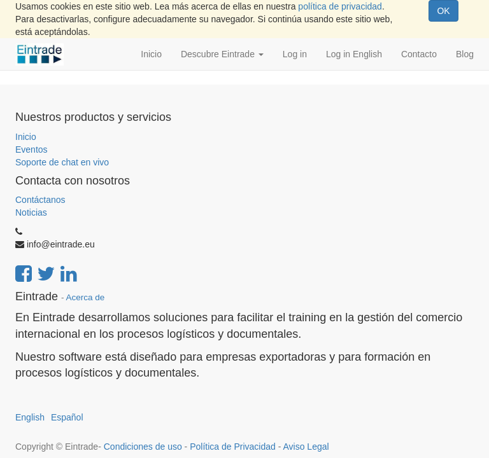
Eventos (31, 149)
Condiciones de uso (143, 446)
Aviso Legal (306, 446)
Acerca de (85, 297)
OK (443, 11)
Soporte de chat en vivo (62, 162)
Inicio (25, 137)
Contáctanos (40, 200)
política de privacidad (340, 6)
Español (67, 417)
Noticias (31, 212)
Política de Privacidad (233, 446)
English (30, 417)
